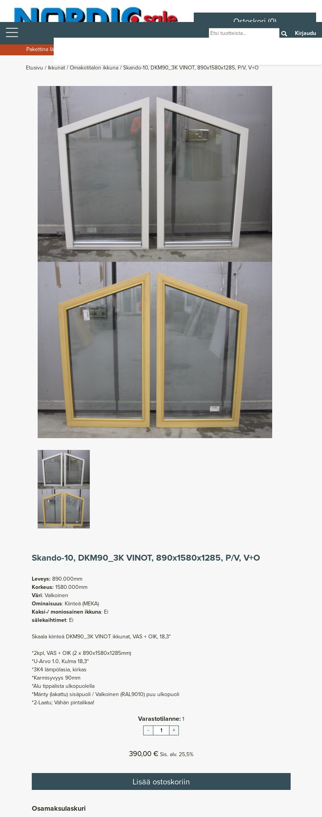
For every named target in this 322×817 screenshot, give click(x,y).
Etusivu (35, 67)
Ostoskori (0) (255, 21)
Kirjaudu (305, 33)
